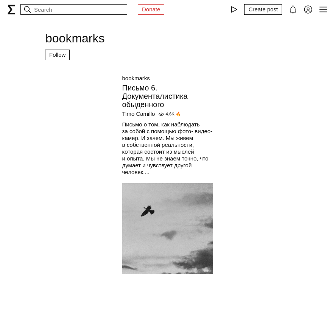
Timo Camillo (138, 114)
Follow (57, 54)
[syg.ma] (11, 9)
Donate (151, 9)
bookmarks (136, 78)
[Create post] (263, 9)
